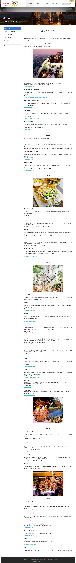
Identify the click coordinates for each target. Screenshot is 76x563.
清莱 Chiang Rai (8, 34)
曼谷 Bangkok (7, 28)
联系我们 (56, 559)
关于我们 (20, 559)
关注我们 (26, 559)
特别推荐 (46, 3)
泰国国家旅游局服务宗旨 (51, 9)
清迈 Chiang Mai (8, 37)
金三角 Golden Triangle (9, 31)
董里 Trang (6, 40)
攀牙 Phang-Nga (8, 43)
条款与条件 (43, 559)
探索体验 (30, 3)
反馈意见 (50, 559)
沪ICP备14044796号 (38, 561)
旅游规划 (54, 3)
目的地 (37, 3)
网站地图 (32, 559)
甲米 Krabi (6, 46)
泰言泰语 (62, 9)
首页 (22, 3)
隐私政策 (37, 559)
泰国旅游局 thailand (10, 3)
